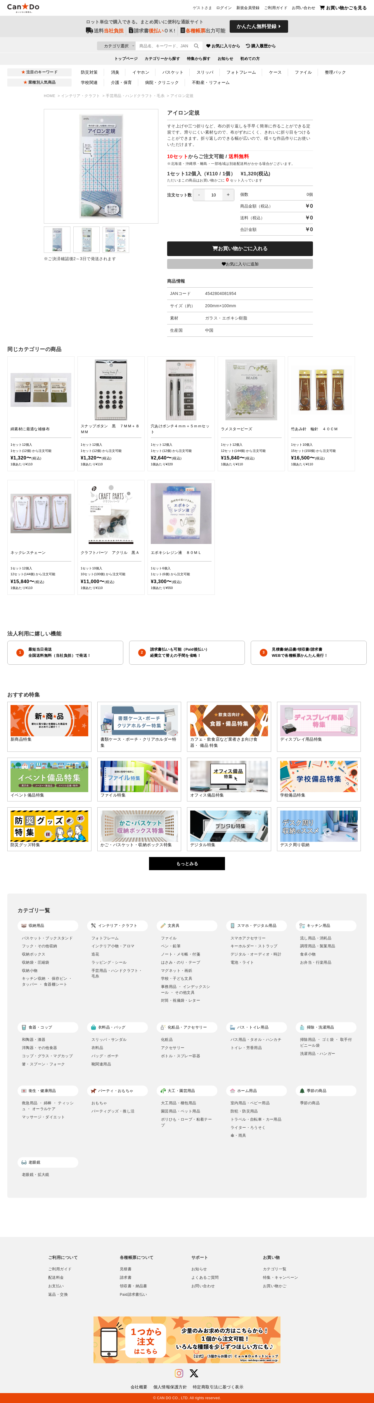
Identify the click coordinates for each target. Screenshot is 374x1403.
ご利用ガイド (276, 9)
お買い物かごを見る (343, 8)
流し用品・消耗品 (315, 938)
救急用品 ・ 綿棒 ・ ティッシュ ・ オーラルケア (48, 1106)
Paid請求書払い (133, 1295)
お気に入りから (258, 46)
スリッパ (205, 72)
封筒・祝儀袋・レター (180, 1000)
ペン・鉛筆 (171, 946)
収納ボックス (33, 954)
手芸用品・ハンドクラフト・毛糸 (136, 96)
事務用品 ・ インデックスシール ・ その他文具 (185, 989)
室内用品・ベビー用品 (250, 1103)
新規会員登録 (248, 9)
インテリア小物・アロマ (112, 946)
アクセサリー (172, 1048)
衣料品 (97, 1048)
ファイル (303, 72)
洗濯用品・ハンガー (317, 1053)
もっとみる (187, 863)
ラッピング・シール (109, 962)
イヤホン (140, 72)
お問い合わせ (303, 9)
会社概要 (139, 1387)
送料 (105, 33)
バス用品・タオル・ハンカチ (256, 1039)
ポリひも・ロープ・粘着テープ (186, 1122)
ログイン (224, 9)
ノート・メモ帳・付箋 (180, 954)
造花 (95, 954)
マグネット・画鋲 (176, 970)
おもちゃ (99, 1103)
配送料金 (56, 1278)
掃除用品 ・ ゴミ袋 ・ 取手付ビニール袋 (326, 1042)
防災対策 (89, 72)
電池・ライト (242, 962)
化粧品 (167, 1039)
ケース (275, 72)
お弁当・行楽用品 (315, 962)
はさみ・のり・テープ (180, 962)
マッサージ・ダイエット (43, 1117)
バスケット (172, 72)
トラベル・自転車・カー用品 (256, 1119)
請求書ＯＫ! (152, 33)
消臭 (115, 72)
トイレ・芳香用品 (246, 1048)
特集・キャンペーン (280, 1278)
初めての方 (250, 60)
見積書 (125, 1269)
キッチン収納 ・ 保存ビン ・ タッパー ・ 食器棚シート (47, 981)
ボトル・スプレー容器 (180, 1056)
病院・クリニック (162, 82)
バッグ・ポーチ (105, 1056)
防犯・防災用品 (244, 1111)
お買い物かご (274, 1286)
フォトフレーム (241, 72)
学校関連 (89, 82)
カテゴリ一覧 (274, 1269)
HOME (50, 96)
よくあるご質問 (205, 1278)
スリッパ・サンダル (109, 1039)
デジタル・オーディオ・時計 (256, 954)
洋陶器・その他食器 (39, 1048)
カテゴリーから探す (162, 60)
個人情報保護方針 (170, 1387)
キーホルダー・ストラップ (254, 946)
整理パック (335, 72)
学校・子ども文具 (176, 978)
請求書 (125, 1278)
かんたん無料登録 (256, 28)
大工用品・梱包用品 (178, 1103)
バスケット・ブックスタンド (47, 938)
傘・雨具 (238, 1135)
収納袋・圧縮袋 (35, 962)
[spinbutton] (213, 195)
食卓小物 (308, 954)
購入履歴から (296, 46)
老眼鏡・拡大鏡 (35, 1174)
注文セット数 (200, 195)
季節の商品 (310, 1103)
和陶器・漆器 (33, 1039)
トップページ (126, 60)
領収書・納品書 (133, 1286)
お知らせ (225, 60)
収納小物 (30, 970)
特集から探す (199, 60)
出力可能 (203, 33)
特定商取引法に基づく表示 (218, 1387)
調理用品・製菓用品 (317, 946)
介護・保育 (121, 82)
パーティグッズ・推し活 (112, 1111)
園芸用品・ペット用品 (180, 1111)
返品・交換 (58, 1295)
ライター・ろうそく (248, 1127)
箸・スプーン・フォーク (43, 1064)
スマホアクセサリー (248, 938)
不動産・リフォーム (211, 82)
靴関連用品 (101, 1064)
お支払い (56, 1286)
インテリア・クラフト (81, 96)
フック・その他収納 (39, 946)
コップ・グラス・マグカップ (47, 1056)
